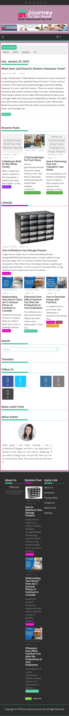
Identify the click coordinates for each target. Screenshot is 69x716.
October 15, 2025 (9, 154)
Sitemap (48, 512)
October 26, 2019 (9, 290)
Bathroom (6, 187)
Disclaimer (49, 492)
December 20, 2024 (54, 154)
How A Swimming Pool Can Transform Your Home (56, 144)
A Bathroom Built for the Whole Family (12, 144)
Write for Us (50, 507)
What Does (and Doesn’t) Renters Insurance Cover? (33, 68)
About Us (48, 487)
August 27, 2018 (53, 290)
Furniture (6, 273)
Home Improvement (32, 193)
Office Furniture (31, 331)
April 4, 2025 (29, 150)
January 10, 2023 (9, 247)
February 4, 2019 (31, 290)
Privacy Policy (51, 497)
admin (21, 73)
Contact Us (49, 502)
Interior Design (52, 326)
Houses (59, 322)
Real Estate (6, 114)
